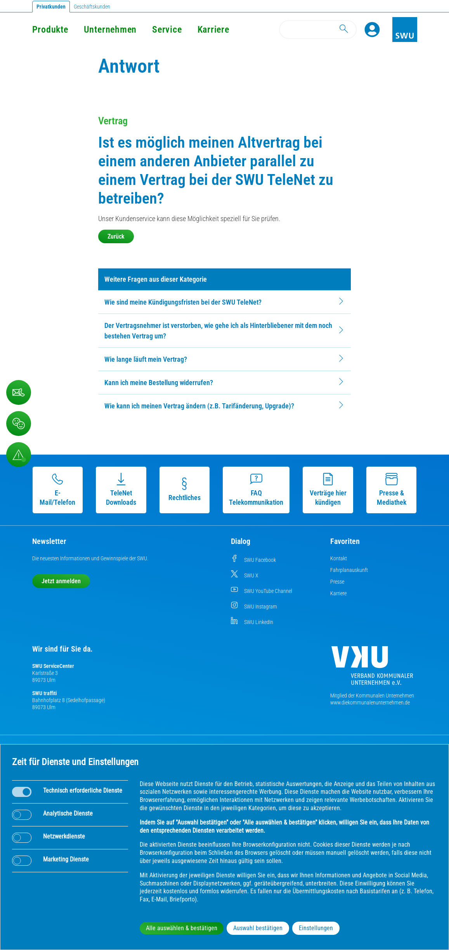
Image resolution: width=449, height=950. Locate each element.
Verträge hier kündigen (328, 489)
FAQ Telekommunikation (256, 489)
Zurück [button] (116, 236)
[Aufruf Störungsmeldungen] (18, 454)
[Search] (318, 29)
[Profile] (372, 29)
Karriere (213, 29)
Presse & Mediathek (391, 489)
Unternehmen (110, 29)
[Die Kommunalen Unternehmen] (372, 668)
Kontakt (338, 558)
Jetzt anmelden (61, 581)
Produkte (50, 29)
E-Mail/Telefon (57, 489)
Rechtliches (184, 490)
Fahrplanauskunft (349, 570)
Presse (337, 582)
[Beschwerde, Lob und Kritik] (18, 392)
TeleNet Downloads (121, 489)
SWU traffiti (44, 693)
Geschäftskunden (92, 6)
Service (167, 29)
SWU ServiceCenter (53, 666)
